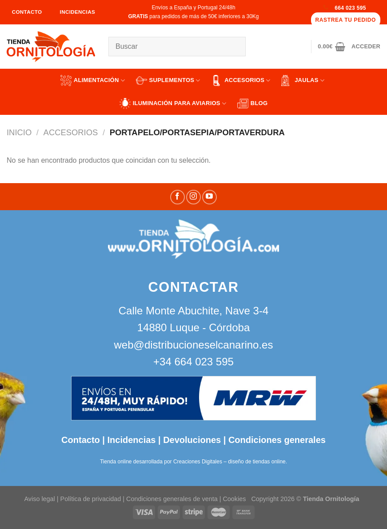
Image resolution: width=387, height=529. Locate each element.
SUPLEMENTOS (168, 80)
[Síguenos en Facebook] (177, 197)
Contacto (80, 440)
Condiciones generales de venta (172, 498)
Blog (252, 103)
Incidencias (130, 440)
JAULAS (302, 80)
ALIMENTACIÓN (92, 80)
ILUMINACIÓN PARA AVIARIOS (173, 103)
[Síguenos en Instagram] (193, 197)
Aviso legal (39, 498)
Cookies (234, 498)
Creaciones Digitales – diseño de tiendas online (229, 461)
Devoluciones (192, 440)
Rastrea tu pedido (345, 20)
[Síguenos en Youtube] (209, 197)
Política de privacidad (90, 498)
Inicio (19, 132)
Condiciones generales (277, 440)
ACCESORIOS (240, 80)
